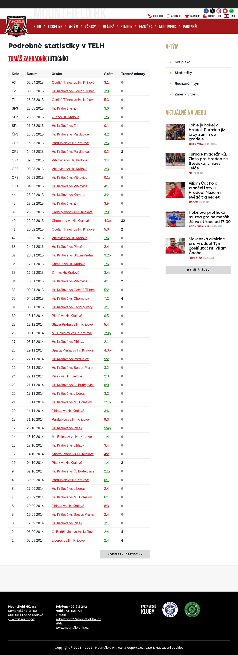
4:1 (106, 186)
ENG (229, 16)
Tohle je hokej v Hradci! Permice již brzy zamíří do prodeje (207, 132)
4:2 (106, 134)
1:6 (106, 238)
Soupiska (183, 62)
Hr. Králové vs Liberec (68, 393)
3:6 (106, 411)
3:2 (106, 195)
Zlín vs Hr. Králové (65, 117)
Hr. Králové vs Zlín (65, 108)
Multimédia (167, 27)
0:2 (106, 151)
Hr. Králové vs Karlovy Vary (72, 307)
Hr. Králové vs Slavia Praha (72, 255)
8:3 (106, 506)
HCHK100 (155, 16)
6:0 (106, 385)
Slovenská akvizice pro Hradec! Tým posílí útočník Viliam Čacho (208, 246)
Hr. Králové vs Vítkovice (69, 177)
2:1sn (108, 471)
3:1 (106, 82)
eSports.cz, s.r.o (139, 648)
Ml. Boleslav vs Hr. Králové (72, 333)
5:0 (106, 229)
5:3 (106, 100)
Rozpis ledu (212, 16)
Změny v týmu (187, 94)
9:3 (106, 419)
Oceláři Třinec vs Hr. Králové (73, 82)
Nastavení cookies (169, 648)
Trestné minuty (133, 74)
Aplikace (173, 16)
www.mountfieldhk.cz (72, 627)
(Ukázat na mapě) (21, 619)
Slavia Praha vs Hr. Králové (72, 324)
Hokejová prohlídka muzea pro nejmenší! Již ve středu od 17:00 (210, 217)
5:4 (106, 324)
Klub (37, 27)
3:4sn (108, 272)
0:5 (106, 316)
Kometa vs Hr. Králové (68, 264)
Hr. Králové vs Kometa (68, 195)
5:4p (107, 428)
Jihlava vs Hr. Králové (68, 411)
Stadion (126, 27)
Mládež (108, 27)
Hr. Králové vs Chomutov (70, 298)
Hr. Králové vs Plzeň (67, 246)
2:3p (107, 333)
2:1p (107, 402)
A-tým (73, 27)
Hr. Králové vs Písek (67, 428)
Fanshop (192, 16)
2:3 (106, 169)
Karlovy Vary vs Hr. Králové (72, 212)
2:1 (106, 342)
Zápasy (90, 27)
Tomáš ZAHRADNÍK (27, 59)
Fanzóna (145, 27)
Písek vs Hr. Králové (67, 376)
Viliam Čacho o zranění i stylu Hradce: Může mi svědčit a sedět (205, 190)
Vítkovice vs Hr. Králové (69, 160)
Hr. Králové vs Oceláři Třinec (73, 91)
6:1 (106, 497)
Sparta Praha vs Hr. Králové (73, 350)
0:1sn (108, 177)
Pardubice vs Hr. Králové (70, 143)
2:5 (106, 143)
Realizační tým (187, 84)
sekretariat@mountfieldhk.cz (78, 619)
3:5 (106, 203)
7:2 (106, 298)
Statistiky (183, 73)
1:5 (106, 117)
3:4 (106, 160)
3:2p (107, 255)
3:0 (106, 91)
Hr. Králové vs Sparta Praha (73, 367)
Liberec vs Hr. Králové (68, 540)
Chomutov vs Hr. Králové (70, 221)
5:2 (106, 290)
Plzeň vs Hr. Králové (67, 316)
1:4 (106, 437)
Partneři (190, 27)
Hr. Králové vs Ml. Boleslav (72, 402)
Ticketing (55, 27)
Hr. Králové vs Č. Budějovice (73, 385)
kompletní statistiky (125, 554)
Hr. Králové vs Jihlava (68, 342)
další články (198, 270)
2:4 (106, 246)
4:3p (107, 221)
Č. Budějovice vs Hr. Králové (73, 532)
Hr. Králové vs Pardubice (70, 134)
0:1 (106, 126)
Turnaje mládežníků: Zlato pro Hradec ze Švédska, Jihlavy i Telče (208, 161)
